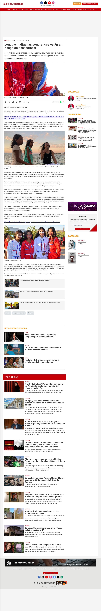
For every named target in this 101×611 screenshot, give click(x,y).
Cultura (55, 9)
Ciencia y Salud (71, 9)
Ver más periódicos (90, 4)
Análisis (37, 9)
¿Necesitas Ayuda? (50, 573)
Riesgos (30, 313)
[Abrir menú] (4, 9)
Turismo (79, 9)
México (21, 9)
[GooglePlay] (61, 577)
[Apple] (58, 577)
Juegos (92, 9)
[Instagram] (53, 2)
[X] (45, 2)
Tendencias (62, 9)
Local (9, 9)
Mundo (26, 9)
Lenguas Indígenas (19, 313)
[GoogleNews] (54, 577)
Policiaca (14, 9)
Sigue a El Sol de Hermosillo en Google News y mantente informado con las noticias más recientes (32, 222)
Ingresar (77, 3)
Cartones (44, 9)
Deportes (86, 9)
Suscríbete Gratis (82, 229)
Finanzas (31, 9)
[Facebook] (41, 2)
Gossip (50, 9)
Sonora (8, 313)
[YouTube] (49, 2)
